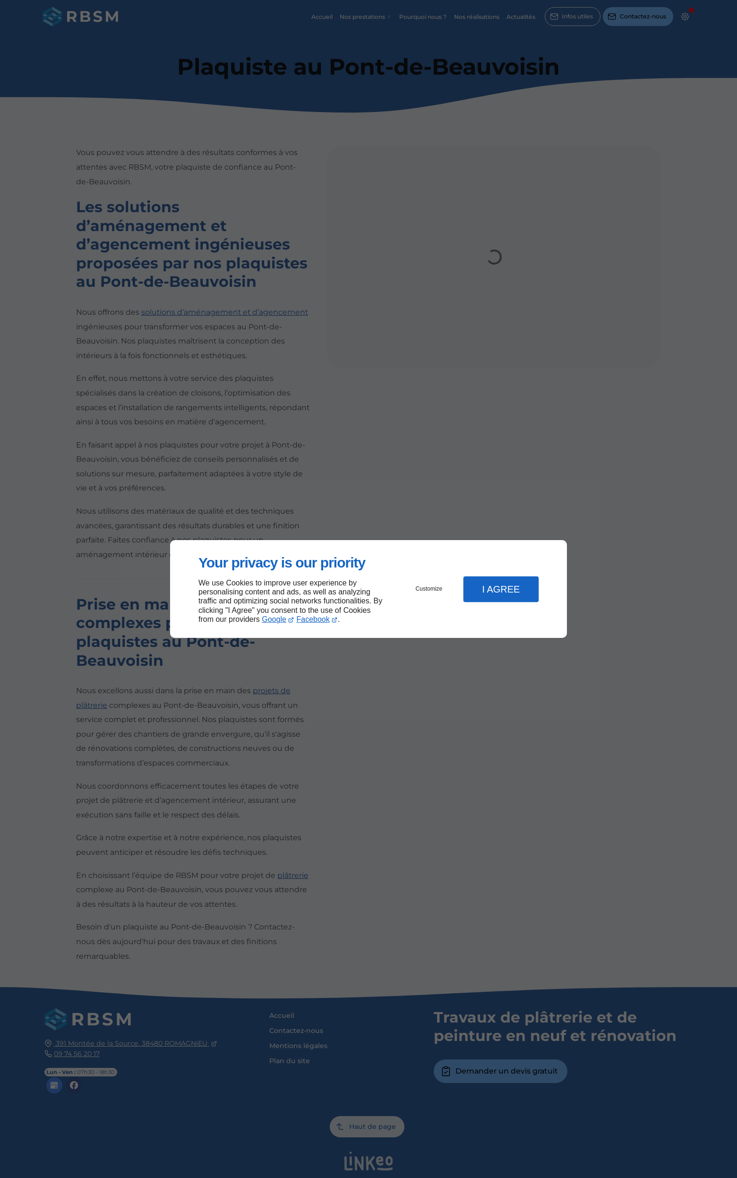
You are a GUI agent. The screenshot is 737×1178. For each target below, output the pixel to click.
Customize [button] (429, 588)
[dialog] (368, 589)
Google (274, 619)
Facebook (313, 619)
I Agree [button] (501, 589)
